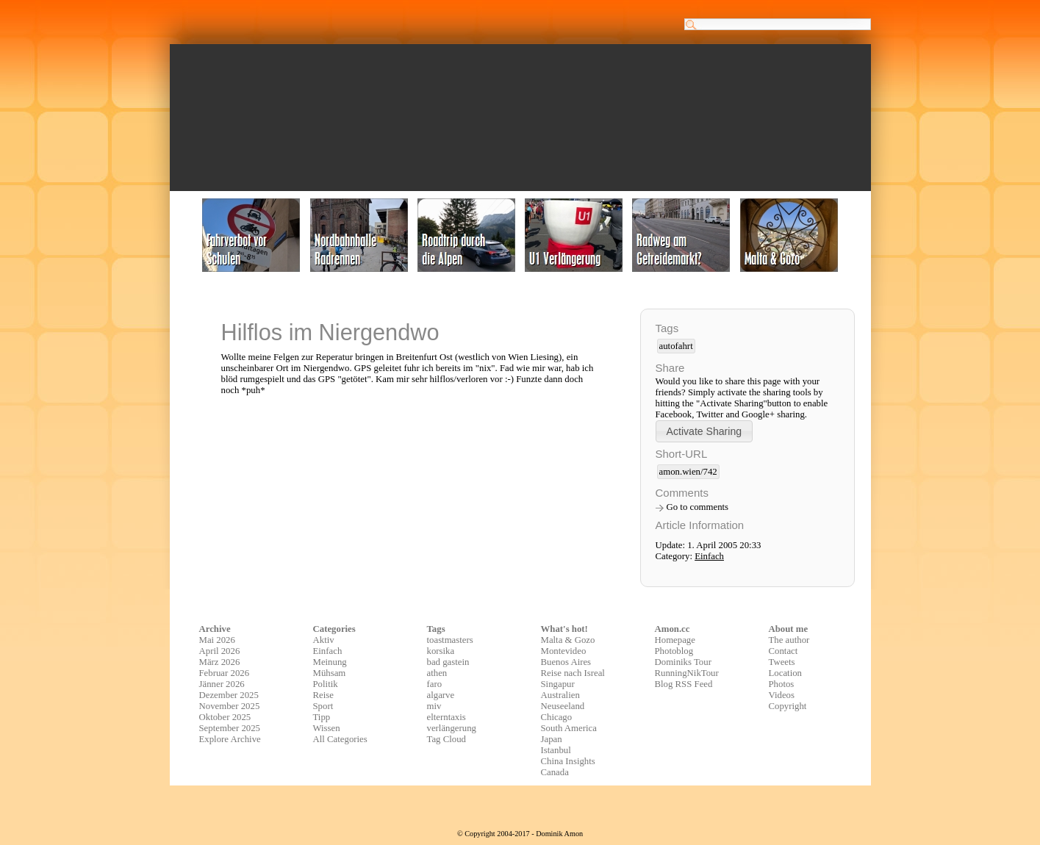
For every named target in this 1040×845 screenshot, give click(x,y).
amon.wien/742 (688, 472)
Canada (555, 772)
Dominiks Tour (683, 662)
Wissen (326, 728)
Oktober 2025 (225, 717)
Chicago (557, 717)
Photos (782, 684)
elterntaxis (446, 717)
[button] (704, 431)
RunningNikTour (687, 673)
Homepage (675, 640)
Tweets (782, 662)
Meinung (330, 662)
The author (789, 640)
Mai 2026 (217, 640)
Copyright (788, 706)
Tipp (322, 717)
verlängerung (452, 728)
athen (437, 673)
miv (434, 706)
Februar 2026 (224, 673)
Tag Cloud (447, 739)
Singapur (558, 684)
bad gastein (448, 662)
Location (785, 673)
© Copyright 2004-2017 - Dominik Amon (520, 834)
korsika (441, 651)
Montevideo (564, 651)
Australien (560, 695)
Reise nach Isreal (573, 673)
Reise (323, 695)
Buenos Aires (566, 662)
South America (569, 728)
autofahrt (676, 346)
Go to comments (698, 507)
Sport (323, 706)
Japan (551, 739)
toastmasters (450, 640)
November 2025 (229, 706)
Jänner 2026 (222, 684)
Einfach (709, 556)
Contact (783, 651)
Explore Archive (230, 739)
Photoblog (674, 651)
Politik (325, 684)
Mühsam (329, 673)
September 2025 (230, 728)
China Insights (568, 761)
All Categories (340, 739)
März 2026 (219, 662)
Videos (782, 695)
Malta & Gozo (568, 640)
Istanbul (556, 750)
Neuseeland (563, 706)
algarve (441, 695)
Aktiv (323, 640)
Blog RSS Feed (684, 684)
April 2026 (219, 651)
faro (434, 684)
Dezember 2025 (229, 695)
